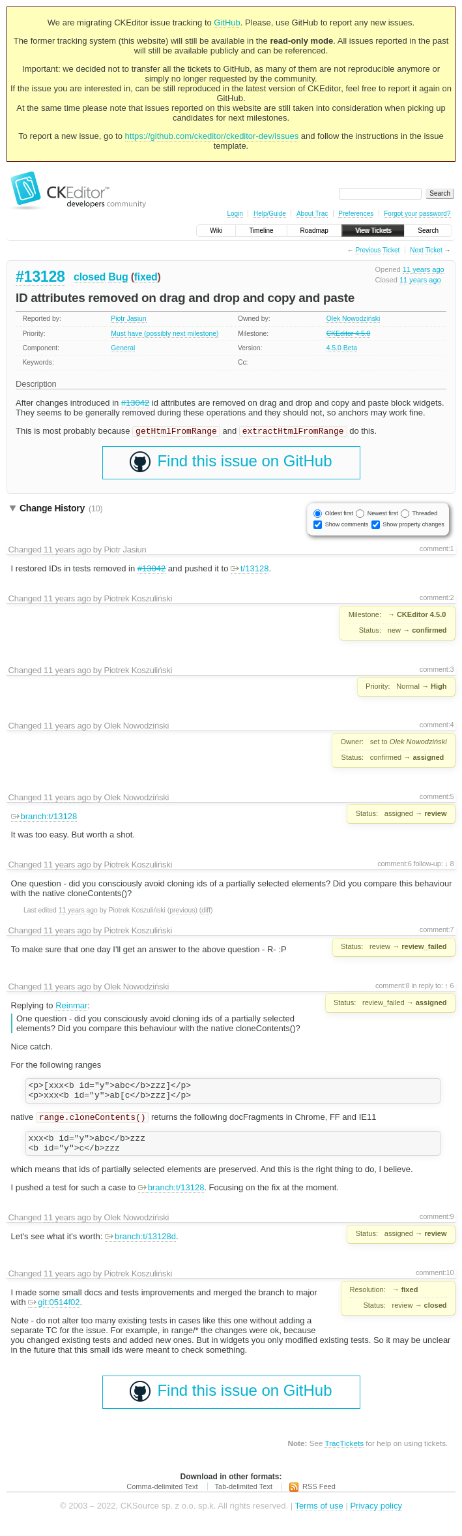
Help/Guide (269, 213)
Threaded (425, 514)
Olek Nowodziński (353, 318)
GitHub (227, 22)
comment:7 (437, 931)
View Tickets (373, 230)
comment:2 (437, 599)
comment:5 (437, 798)
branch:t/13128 (44, 817)
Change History (61, 509)
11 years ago (423, 269)
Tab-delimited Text (243, 1497)
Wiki (216, 230)
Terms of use (319, 1516)
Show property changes (413, 525)
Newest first (383, 514)
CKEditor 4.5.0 (348, 333)
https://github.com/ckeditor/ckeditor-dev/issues (212, 136)
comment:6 (394, 865)
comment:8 (392, 987)
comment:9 (437, 1227)
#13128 (40, 276)
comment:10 (435, 1283)
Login (234, 213)
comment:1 (437, 550)
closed (90, 276)
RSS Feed (319, 1497)
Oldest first (339, 514)
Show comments (347, 525)
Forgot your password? (417, 213)
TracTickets (344, 1453)
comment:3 (437, 670)
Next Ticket (426, 250)
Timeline (261, 230)
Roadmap (314, 230)
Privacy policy (375, 1516)
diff (205, 911)
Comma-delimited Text (161, 1497)
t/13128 (249, 570)
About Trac (312, 213)
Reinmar (71, 1007)
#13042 (135, 403)
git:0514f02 (53, 1313)
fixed (146, 276)
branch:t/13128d (140, 1247)
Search (428, 230)
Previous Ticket (377, 250)
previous (182, 911)
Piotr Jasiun (128, 318)
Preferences (355, 213)
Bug (118, 276)
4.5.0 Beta (341, 348)
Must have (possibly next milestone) (164, 333)
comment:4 (437, 726)
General (123, 348)
